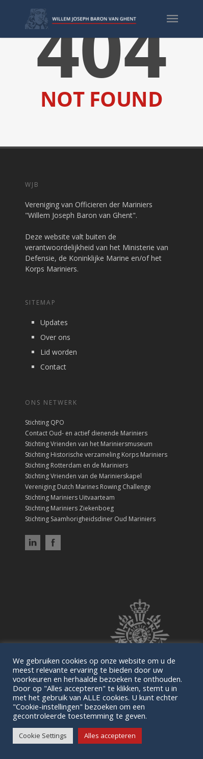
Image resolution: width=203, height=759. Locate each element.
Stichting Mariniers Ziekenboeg (69, 508)
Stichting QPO (44, 422)
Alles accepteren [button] (110, 735)
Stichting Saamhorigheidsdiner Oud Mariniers (90, 519)
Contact (53, 367)
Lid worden (58, 352)
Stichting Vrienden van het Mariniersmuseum (89, 443)
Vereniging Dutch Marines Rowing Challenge (88, 486)
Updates (54, 322)
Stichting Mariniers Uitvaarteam (70, 497)
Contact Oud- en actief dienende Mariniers (86, 433)
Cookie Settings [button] (43, 735)
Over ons (55, 337)
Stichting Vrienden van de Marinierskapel (83, 476)
